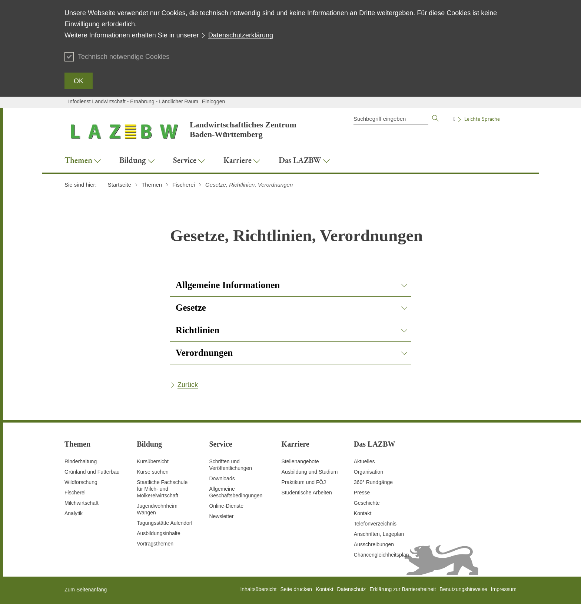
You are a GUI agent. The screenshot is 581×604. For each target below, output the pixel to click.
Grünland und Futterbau (92, 472)
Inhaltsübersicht (258, 589)
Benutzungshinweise (463, 589)
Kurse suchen (153, 472)
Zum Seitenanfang (85, 590)
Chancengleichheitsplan (381, 555)
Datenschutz (351, 589)
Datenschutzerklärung (240, 35)
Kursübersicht (153, 461)
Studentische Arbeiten (307, 492)
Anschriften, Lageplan (379, 534)
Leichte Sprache (482, 119)
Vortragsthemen (155, 544)
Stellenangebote (300, 461)
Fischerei (75, 492)
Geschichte (367, 503)
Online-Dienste (226, 506)
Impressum (504, 589)
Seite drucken (296, 589)
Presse (362, 492)
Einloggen (213, 101)
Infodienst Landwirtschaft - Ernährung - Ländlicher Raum (133, 101)
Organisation (368, 472)
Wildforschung (80, 482)
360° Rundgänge (373, 482)
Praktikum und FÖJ (304, 482)
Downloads (222, 478)
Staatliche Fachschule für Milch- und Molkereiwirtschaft (162, 488)
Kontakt (362, 513)
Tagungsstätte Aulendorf (164, 523)
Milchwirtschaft (81, 503)
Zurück (187, 384)
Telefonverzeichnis (375, 524)
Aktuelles (364, 461)
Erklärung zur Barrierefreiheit (402, 589)
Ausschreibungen (374, 544)
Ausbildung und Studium (310, 472)
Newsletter (221, 516)
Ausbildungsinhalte (158, 533)
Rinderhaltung (80, 461)
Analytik (73, 513)
